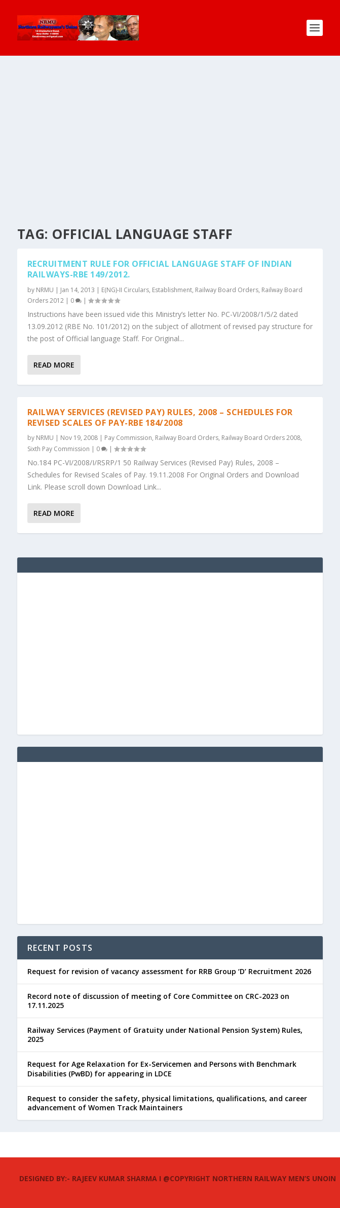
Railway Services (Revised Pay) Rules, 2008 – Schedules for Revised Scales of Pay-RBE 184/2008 (160, 417)
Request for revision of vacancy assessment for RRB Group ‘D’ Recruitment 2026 (169, 971)
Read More (53, 365)
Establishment (172, 290)
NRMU (45, 290)
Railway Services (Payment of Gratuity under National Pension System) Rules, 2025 (165, 1034)
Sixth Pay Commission (58, 449)
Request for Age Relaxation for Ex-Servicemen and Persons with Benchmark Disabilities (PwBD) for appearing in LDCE (161, 1068)
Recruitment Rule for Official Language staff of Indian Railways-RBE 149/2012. (159, 269)
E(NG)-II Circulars (125, 290)
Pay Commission (128, 437)
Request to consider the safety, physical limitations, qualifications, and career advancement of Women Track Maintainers (167, 1103)
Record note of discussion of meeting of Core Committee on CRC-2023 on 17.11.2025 (158, 1000)
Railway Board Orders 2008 (260, 437)
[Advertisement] (170, 132)
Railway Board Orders (226, 290)
